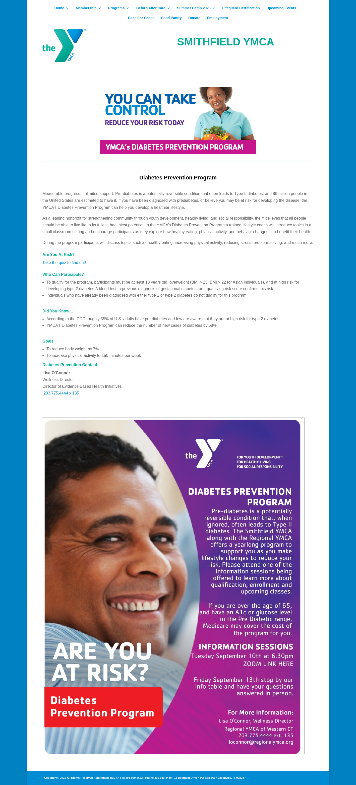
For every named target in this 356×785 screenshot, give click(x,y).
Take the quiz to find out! (64, 262)
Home (59, 8)
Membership (86, 8)
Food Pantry (171, 18)
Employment (217, 18)
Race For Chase (141, 18)
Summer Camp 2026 (194, 8)
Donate (194, 18)
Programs (116, 8)
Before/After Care (150, 8)
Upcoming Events (281, 8)
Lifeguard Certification (241, 8)
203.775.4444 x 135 (61, 393)
